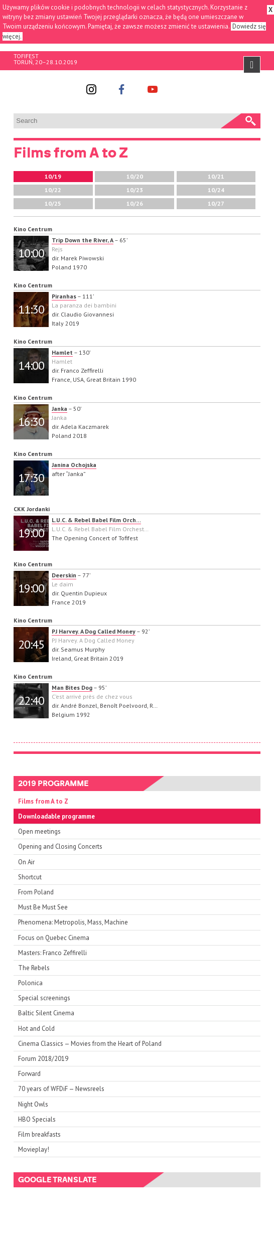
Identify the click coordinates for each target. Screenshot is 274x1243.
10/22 (53, 190)
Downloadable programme (56, 816)
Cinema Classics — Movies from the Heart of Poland (90, 1043)
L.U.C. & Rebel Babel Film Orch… (96, 520)
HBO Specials (37, 1119)
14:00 (31, 365)
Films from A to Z (43, 801)
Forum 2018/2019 (43, 1058)
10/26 (134, 203)
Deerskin (64, 575)
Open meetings (39, 831)
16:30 (31, 421)
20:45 (31, 644)
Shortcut (30, 877)
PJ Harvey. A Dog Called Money (93, 631)
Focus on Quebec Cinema (53, 938)
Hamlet (62, 352)
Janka (59, 408)
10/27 (216, 203)
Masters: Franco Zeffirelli (52, 953)
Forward (29, 1073)
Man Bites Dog (72, 687)
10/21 (216, 176)
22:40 (31, 700)
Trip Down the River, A (82, 240)
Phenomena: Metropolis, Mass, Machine (73, 922)
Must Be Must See (43, 907)
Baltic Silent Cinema (46, 1013)
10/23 (134, 190)
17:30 (31, 478)
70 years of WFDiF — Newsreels (61, 1088)
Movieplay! (33, 1149)
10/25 (53, 203)
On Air (26, 862)
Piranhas (64, 296)
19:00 (31, 533)
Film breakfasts (39, 1134)
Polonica (30, 983)
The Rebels (34, 968)
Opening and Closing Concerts (60, 846)
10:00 (31, 253)
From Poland (36, 892)
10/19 (53, 176)
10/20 (134, 176)
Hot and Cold (36, 1028)
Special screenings (44, 998)
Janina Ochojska (74, 465)
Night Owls (33, 1104)
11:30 (31, 309)
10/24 (216, 190)
